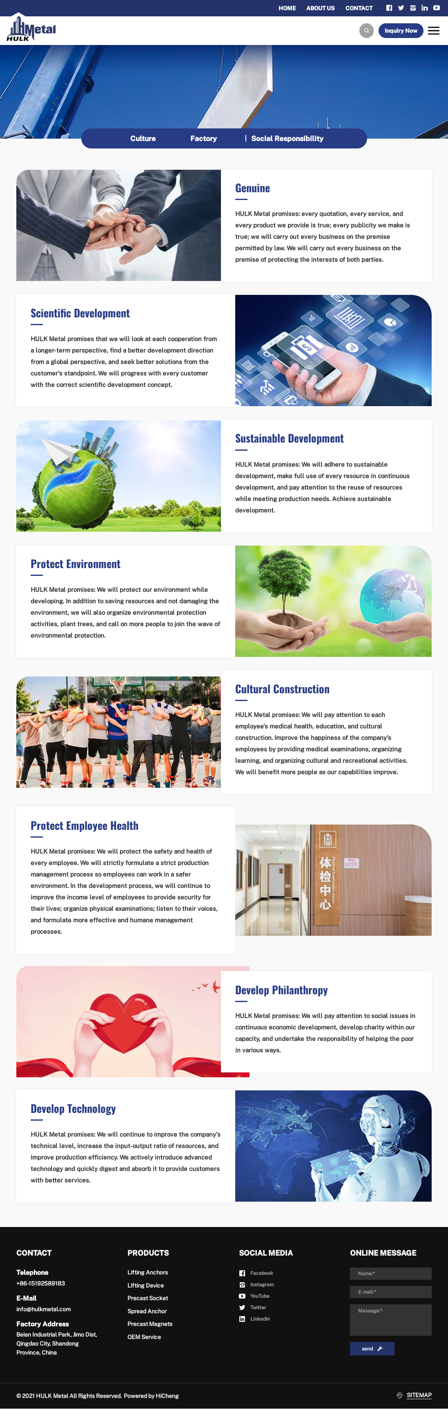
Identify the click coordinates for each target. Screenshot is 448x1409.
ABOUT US (319, 8)
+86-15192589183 (40, 1283)
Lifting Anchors (147, 1273)
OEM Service (144, 1337)
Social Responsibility (288, 138)
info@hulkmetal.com (43, 1309)
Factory (203, 138)
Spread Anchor (147, 1311)
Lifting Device (145, 1285)
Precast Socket (147, 1298)
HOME (284, 8)
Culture (142, 138)
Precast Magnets (149, 1324)
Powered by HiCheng (151, 1396)
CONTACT (358, 8)
